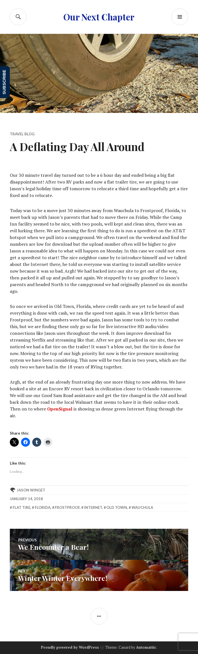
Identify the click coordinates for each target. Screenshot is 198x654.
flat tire (21, 507)
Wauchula (142, 507)
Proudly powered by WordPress (70, 647)
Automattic (146, 647)
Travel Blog (22, 134)
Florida (42, 507)
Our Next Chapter (98, 17)
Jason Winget (31, 490)
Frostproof (67, 507)
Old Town (116, 507)
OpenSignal (59, 409)
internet (93, 507)
